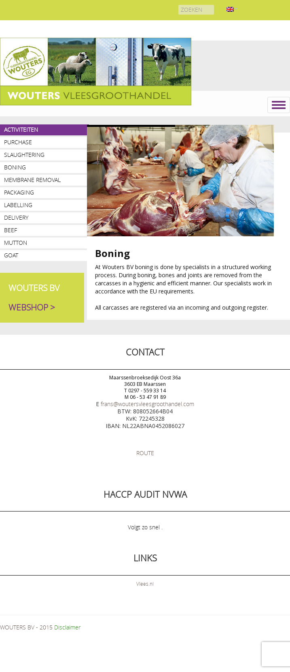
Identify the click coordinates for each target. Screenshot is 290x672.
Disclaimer (67, 627)
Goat (11, 255)
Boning (15, 167)
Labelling (18, 205)
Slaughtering (24, 154)
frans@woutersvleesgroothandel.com (147, 404)
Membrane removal (32, 180)
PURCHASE (18, 142)
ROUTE (145, 453)
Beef (10, 230)
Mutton (15, 242)
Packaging (19, 192)
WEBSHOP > (31, 307)
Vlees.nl (145, 583)
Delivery (16, 217)
